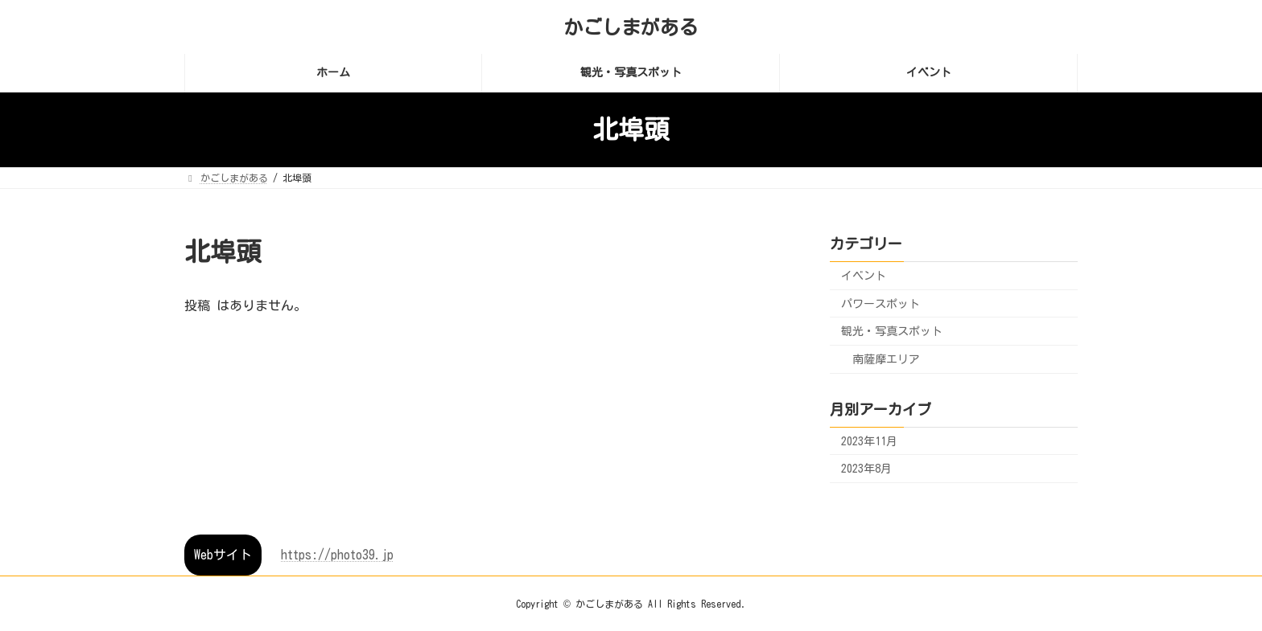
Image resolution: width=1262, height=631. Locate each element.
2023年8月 (866, 468)
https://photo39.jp (337, 554)
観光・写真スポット (891, 331)
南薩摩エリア (886, 358)
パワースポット (880, 303)
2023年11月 (869, 440)
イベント (863, 275)
